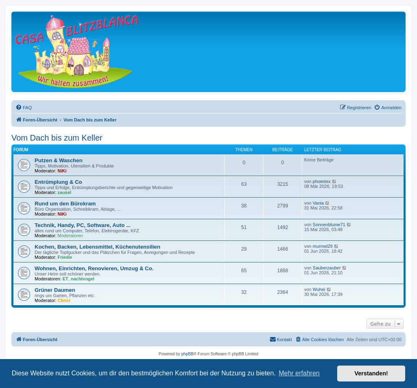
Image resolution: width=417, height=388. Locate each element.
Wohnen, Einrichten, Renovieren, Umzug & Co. (94, 268)
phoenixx (322, 181)
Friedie (64, 257)
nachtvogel (82, 278)
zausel (64, 192)
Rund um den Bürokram (65, 204)
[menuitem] (23, 107)
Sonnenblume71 (329, 224)
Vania (318, 203)
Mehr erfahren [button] (299, 373)
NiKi (61, 170)
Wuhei (319, 289)
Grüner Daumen (55, 290)
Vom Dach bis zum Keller (56, 137)
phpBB (187, 354)
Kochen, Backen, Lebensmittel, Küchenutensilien (97, 247)
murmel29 (323, 246)
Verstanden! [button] (371, 373)
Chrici (63, 300)
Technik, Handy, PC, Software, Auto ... (83, 225)
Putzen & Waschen (58, 160)
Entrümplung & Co (58, 182)
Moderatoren (70, 235)
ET (65, 278)
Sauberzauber (327, 267)
